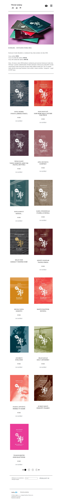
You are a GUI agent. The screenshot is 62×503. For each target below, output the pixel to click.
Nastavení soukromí (15, 497)
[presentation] (38, 483)
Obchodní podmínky (24, 492)
